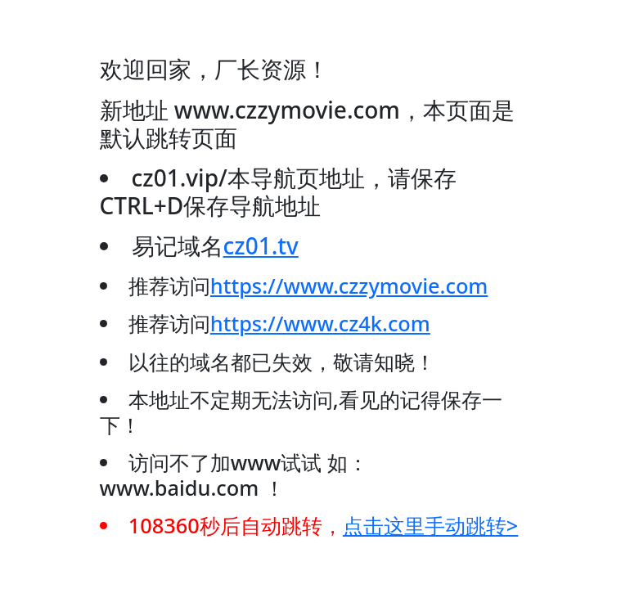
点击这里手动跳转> (431, 525)
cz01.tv (261, 245)
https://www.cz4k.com (320, 323)
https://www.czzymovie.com (349, 285)
